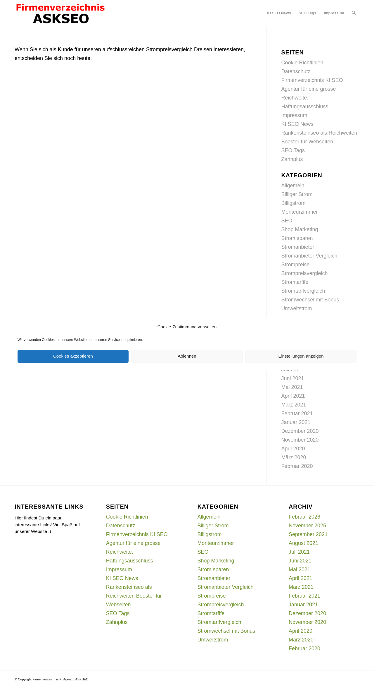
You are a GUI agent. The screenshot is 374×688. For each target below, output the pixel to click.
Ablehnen (187, 356)
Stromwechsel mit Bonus (310, 300)
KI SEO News (297, 124)
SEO (286, 221)
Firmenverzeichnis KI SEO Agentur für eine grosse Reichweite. (312, 89)
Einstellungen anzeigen (300, 356)
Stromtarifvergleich (303, 291)
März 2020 (293, 457)
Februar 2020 (297, 466)
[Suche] (353, 13)
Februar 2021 (297, 413)
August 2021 (303, 543)
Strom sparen (297, 238)
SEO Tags (293, 150)
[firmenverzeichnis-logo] (60, 13)
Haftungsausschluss (304, 106)
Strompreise (295, 264)
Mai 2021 (292, 387)
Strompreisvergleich (304, 273)
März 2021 (293, 405)
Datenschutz (295, 71)
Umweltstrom (296, 308)
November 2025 (307, 526)
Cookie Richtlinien (302, 63)
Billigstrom (293, 203)
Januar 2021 (295, 422)
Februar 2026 (304, 517)
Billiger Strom (296, 194)
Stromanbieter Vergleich (309, 256)
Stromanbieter (297, 247)
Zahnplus (292, 159)
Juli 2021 (299, 552)
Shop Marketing (299, 229)
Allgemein (292, 185)
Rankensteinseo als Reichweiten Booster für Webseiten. (134, 596)
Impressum (294, 115)
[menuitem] (279, 13)
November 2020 (299, 440)
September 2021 (308, 534)
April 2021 (293, 396)
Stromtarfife (294, 282)
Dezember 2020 (299, 431)
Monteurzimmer (299, 212)
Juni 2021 (292, 378)
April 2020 (293, 449)
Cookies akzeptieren (73, 356)
